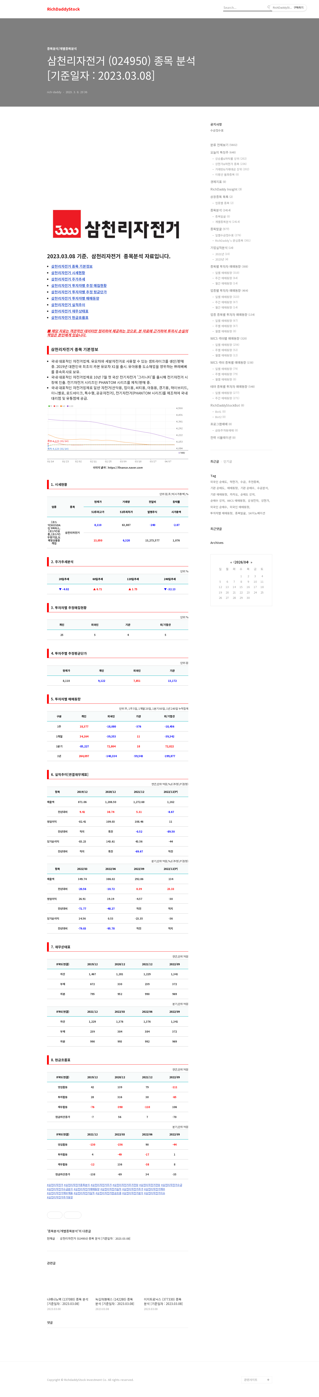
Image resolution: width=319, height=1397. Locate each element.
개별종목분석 (227, 222)
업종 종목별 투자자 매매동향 (232, 314)
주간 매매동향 (226, 278)
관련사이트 (250, 1380)
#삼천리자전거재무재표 (60, 1193)
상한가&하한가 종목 (231, 164)
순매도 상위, (247, 494)
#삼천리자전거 (55, 1184)
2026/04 (241, 562)
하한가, (234, 482)
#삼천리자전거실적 (110, 1189)
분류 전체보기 (223, 145)
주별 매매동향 (226, 326)
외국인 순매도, (219, 482)
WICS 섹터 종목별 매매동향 (231, 362)
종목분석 (220, 210)
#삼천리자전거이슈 (154, 1193)
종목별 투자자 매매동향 (229, 266)
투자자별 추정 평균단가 (79, 291)
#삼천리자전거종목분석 (77, 1184)
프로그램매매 (221, 424)
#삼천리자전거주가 (101, 1184)
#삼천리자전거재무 (154, 1189)
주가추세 (68, 279)
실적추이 (68, 304)
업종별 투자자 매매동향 (229, 290)
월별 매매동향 (225, 331)
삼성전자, (253, 500)
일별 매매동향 (227, 273)
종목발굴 (222, 216)
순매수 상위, (217, 500)
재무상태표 (70, 311)
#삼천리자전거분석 (132, 1193)
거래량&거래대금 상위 (232, 169)
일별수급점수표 (228, 235)
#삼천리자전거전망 (149, 1184)
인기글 (227, 461)
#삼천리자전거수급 (171, 1184)
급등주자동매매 (226, 430)
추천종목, (254, 482)
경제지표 (218, 181)
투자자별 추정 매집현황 (79, 285)
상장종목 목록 (221, 196)
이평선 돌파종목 (227, 174)
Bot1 (220, 411)
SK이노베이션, (257, 513)
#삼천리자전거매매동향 (87, 1189)
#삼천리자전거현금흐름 (108, 1193)
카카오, (234, 494)
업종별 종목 (224, 203)
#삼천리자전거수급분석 (60, 1189)
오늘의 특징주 (223, 152)
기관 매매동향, (219, 494)
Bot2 (220, 417)
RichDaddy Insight (226, 189)
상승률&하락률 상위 (231, 158)
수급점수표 (217, 130)
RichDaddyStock (63, 9)
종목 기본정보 (72, 266)
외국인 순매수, (219, 507)
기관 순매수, (247, 488)
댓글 (50, 1322)
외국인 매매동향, (240, 507)
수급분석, (263, 488)
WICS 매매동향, (236, 500)
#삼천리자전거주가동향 (60, 1197)
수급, (243, 482)
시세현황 (68, 272)
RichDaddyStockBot (227, 405)
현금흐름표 (70, 317)
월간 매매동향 (226, 283)
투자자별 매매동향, (221, 513)
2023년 (221, 259)
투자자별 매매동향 (75, 298)
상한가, (265, 500)
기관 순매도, (217, 488)
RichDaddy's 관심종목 (233, 240)
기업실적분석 (221, 247)
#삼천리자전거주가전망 (125, 1184)
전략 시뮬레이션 (223, 437)
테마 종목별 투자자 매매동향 (232, 386)
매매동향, (233, 488)
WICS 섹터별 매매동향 (228, 338)
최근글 (214, 461)
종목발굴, (241, 513)
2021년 (222, 254)
